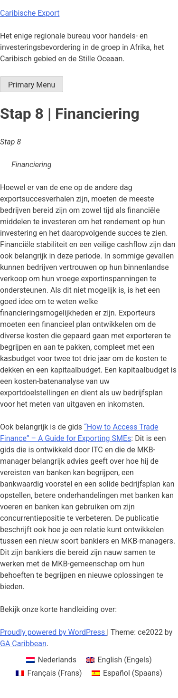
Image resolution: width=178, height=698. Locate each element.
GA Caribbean (23, 643)
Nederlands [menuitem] (57, 659)
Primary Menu (31, 84)
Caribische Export (29, 13)
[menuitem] (51, 660)
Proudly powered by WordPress (53, 632)
